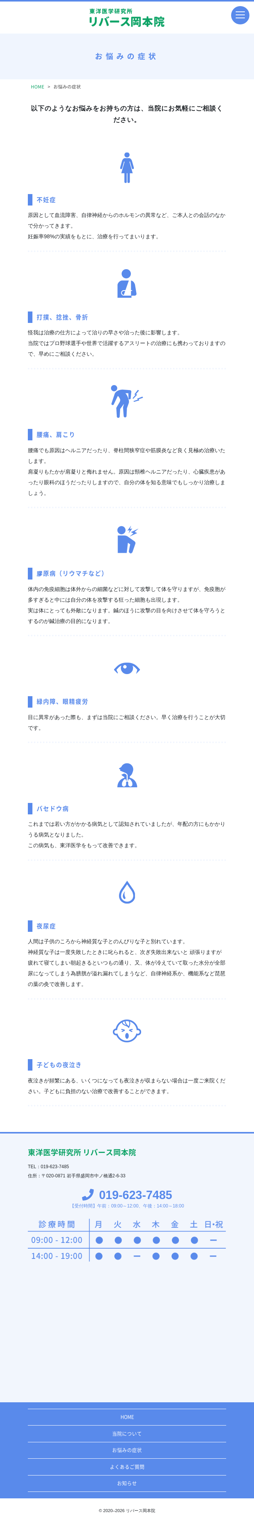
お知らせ (127, 1483)
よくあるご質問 (127, 1466)
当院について (127, 1433)
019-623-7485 (134, 1195)
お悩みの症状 (127, 1450)
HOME (127, 1416)
